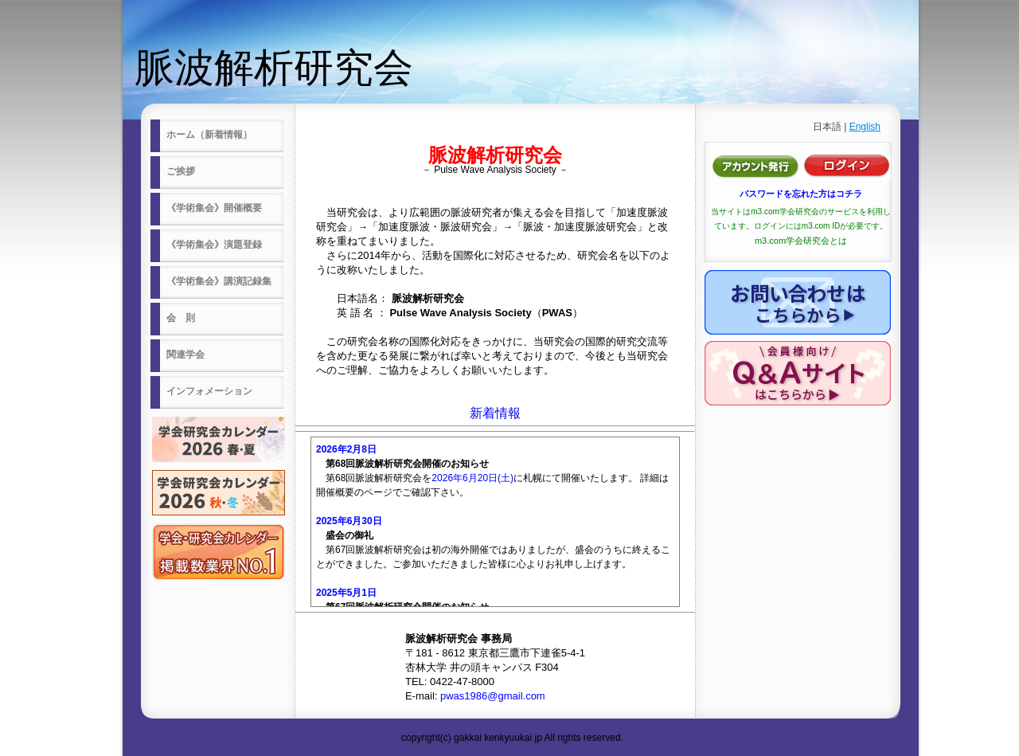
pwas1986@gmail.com (492, 696)
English (864, 126)
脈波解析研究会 (274, 67)
